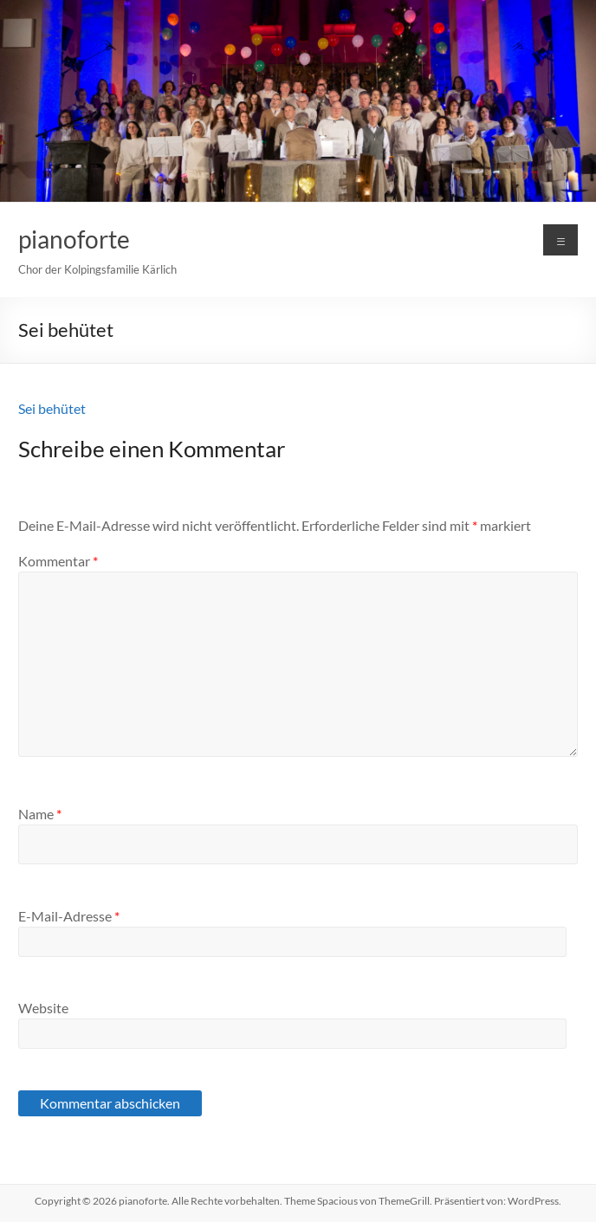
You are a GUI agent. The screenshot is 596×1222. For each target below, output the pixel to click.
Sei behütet (52, 408)
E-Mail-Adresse (69, 916)
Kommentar (58, 561)
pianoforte (74, 239)
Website (43, 1007)
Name (40, 813)
